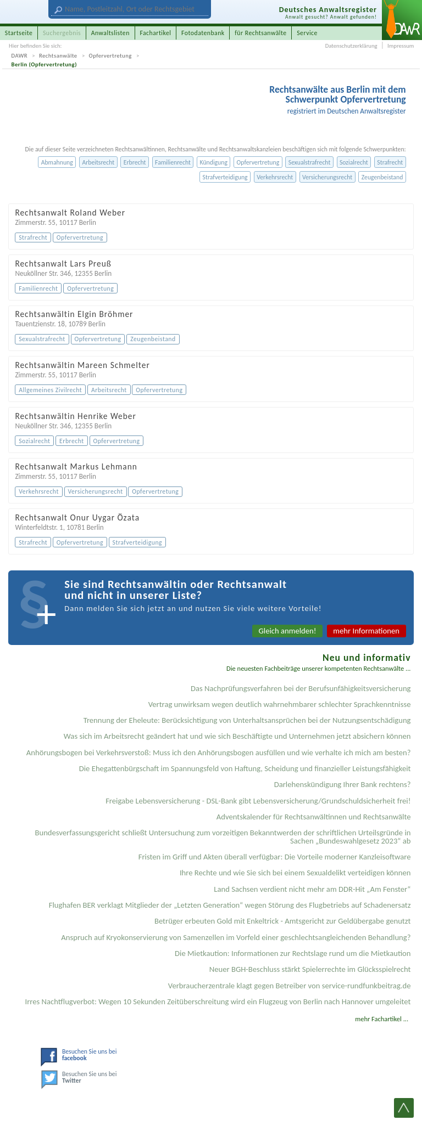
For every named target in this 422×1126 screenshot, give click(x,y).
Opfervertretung (110, 55)
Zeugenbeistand (382, 177)
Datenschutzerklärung (351, 45)
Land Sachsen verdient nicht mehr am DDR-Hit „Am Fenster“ (312, 889)
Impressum (400, 45)
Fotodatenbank (203, 33)
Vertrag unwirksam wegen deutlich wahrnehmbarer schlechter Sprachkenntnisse (279, 704)
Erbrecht (135, 162)
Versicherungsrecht (327, 177)
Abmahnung (57, 162)
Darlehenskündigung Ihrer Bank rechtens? (342, 784)
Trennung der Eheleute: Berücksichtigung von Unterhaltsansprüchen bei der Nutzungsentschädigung (247, 720)
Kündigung (213, 162)
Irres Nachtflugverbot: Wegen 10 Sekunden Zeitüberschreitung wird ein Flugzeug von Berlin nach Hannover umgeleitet (218, 1001)
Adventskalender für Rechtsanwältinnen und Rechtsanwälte (313, 817)
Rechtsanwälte (58, 55)
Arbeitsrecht (98, 162)
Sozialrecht (354, 162)
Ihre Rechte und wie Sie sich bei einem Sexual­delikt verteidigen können (295, 873)
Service (307, 33)
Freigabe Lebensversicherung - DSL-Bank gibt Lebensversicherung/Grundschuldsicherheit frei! (258, 801)
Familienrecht (173, 162)
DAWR (20, 55)
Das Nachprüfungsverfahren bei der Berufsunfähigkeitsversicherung (301, 688)
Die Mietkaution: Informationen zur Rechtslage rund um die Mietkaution (292, 953)
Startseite (19, 33)
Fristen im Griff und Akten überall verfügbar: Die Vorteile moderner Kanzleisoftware (274, 857)
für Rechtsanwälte (260, 33)
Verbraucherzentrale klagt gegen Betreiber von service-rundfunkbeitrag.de (289, 986)
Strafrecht (390, 162)
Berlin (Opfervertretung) (44, 64)
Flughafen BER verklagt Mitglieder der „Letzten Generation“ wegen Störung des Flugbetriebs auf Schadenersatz (230, 905)
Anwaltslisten (110, 33)
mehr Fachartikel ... (381, 1019)
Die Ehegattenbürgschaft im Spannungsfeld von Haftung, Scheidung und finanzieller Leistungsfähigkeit (245, 768)
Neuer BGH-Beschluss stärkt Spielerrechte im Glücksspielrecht (310, 969)
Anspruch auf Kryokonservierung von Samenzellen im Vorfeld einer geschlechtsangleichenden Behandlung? (235, 937)
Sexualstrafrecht (309, 162)
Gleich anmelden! (287, 631)
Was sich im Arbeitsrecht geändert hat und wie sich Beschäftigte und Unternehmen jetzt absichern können (237, 736)
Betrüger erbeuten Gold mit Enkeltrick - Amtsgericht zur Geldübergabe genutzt (282, 921)
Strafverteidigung (225, 177)
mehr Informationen (366, 631)
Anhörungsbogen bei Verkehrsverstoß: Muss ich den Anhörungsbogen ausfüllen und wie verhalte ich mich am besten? (218, 752)
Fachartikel (155, 33)
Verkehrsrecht (275, 177)
